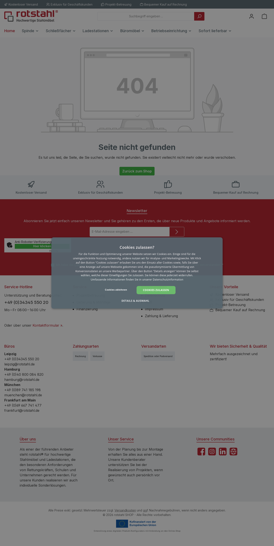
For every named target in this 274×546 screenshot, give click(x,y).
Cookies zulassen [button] (156, 290)
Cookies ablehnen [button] (116, 289)
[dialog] (137, 273)
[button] (137, 301)
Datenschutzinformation (168, 279)
